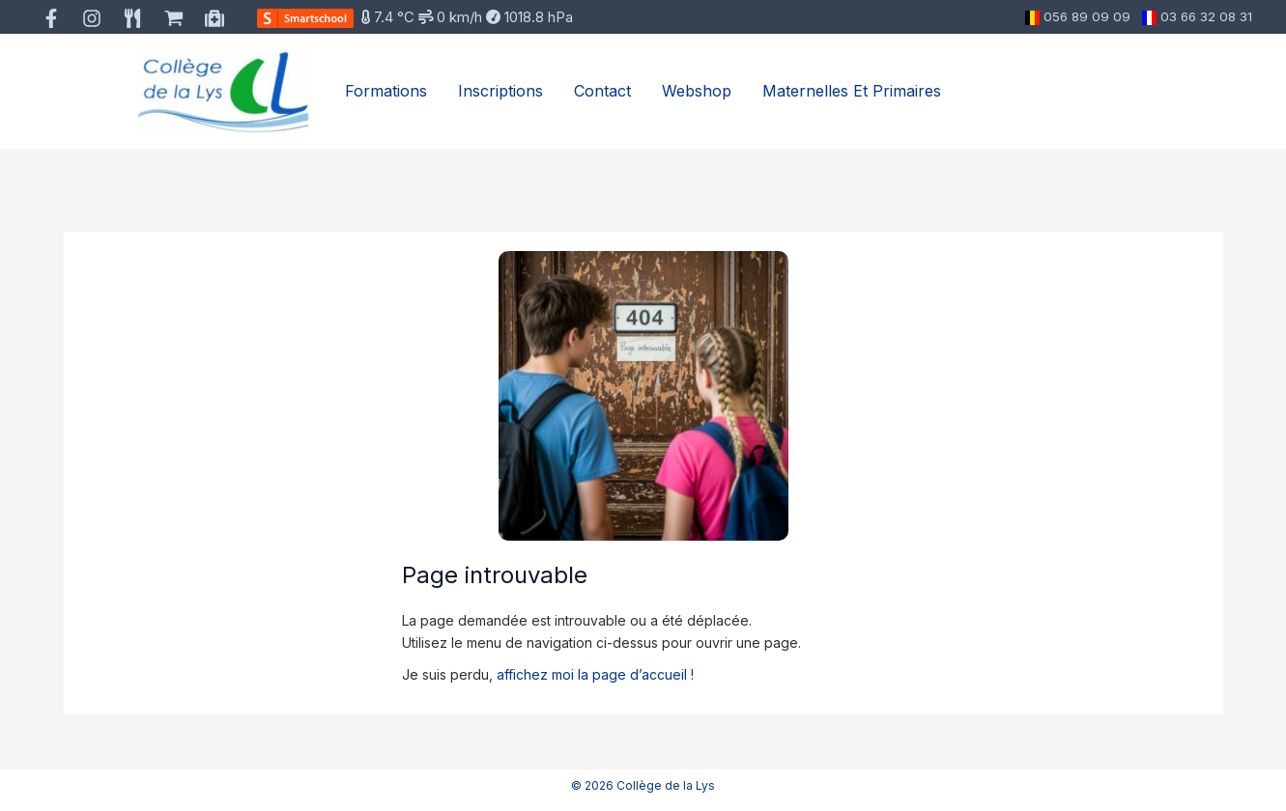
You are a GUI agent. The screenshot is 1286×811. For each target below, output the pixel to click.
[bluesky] (176, 18)
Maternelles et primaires (851, 90)
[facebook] (54, 18)
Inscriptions (500, 90)
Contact (602, 90)
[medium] (217, 18)
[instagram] (95, 18)
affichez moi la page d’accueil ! (595, 674)
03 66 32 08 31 (1206, 16)
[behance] (136, 18)
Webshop (696, 90)
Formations (386, 90)
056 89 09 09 (1086, 16)
